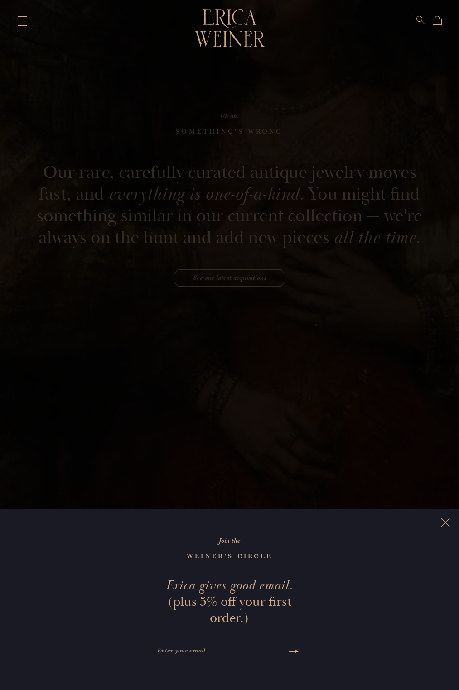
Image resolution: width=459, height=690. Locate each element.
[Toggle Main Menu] (20, 20)
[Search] (421, 20)
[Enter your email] (221, 651)
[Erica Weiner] (229, 28)
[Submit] (293, 651)
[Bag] (437, 20)
